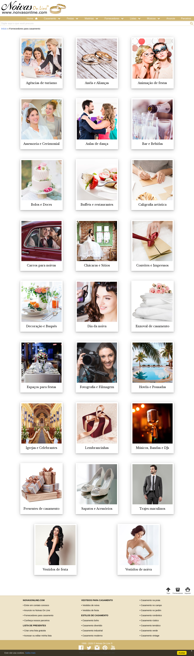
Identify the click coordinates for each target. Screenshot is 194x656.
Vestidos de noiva (91, 605)
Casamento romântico (151, 615)
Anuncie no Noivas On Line (37, 610)
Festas (73, 18)
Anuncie (170, 18)
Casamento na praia (150, 600)
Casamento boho (91, 620)
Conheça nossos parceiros (37, 620)
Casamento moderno (92, 635)
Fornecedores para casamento (38, 615)
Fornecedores (114, 18)
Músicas (154, 18)
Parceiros (186, 18)
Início (4, 28)
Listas (135, 18)
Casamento (52, 18)
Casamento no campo (151, 605)
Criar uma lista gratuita (35, 630)
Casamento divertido (92, 625)
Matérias (92, 18)
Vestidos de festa (91, 610)
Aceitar (182, 653)
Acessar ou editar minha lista (38, 635)
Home (32, 18)
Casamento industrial (93, 630)
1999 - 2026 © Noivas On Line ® (96, 643)
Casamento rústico (150, 620)
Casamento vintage (150, 635)
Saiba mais (30, 653)
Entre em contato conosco (36, 605)
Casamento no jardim (151, 610)
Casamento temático (151, 625)
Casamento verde (149, 630)
